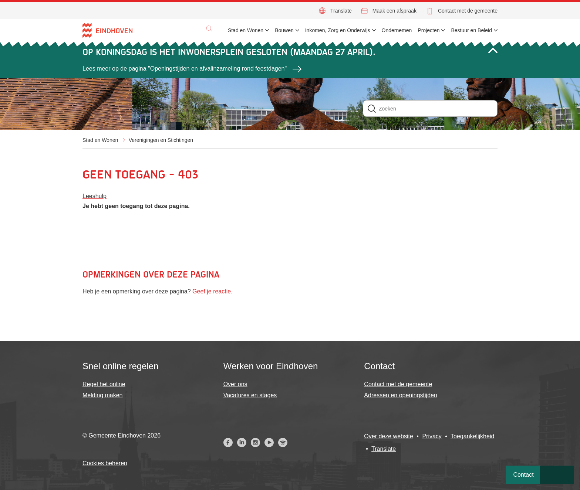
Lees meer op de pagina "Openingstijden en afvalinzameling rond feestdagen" (184, 68)
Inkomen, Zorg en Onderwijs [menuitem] (337, 30)
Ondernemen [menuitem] (397, 30)
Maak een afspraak (394, 11)
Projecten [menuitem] (428, 30)
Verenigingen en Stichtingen (161, 140)
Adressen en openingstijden (400, 395)
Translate (341, 11)
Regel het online (103, 384)
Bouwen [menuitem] (284, 30)
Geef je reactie (211, 291)
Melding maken (102, 395)
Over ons (235, 384)
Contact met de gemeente (468, 11)
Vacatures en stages (250, 395)
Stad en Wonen (100, 140)
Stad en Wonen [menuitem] (245, 30)
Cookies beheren (104, 463)
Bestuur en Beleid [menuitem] (471, 30)
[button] (209, 28)
